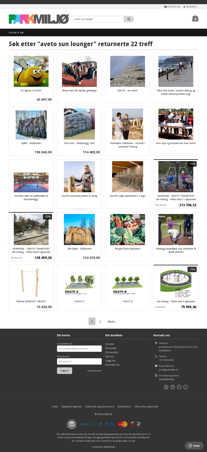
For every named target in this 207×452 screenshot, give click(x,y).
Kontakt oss (112, 364)
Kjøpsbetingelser (71, 406)
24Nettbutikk (109, 446)
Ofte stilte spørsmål (146, 406)
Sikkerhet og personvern (99, 406)
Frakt (55, 406)
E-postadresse (64, 343)
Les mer (131, 440)
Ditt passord (63, 356)
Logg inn (110, 360)
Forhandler (111, 352)
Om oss (109, 356)
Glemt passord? (94, 370)
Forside (13, 32)
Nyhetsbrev (124, 406)
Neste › (112, 321)
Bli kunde (110, 348)
